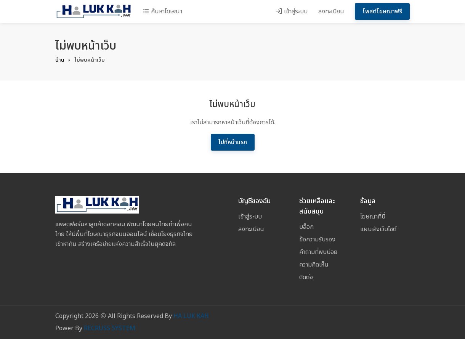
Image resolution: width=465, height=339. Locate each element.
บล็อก (306, 226)
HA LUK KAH (191, 316)
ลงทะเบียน (331, 11)
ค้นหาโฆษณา (162, 11)
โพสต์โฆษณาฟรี (382, 11)
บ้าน (59, 60)
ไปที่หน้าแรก (232, 142)
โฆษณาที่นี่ (373, 216)
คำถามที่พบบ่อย (318, 252)
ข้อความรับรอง (317, 239)
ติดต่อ (306, 277)
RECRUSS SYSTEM (109, 328)
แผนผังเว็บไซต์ (378, 229)
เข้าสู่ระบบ (292, 11)
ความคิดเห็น (314, 264)
